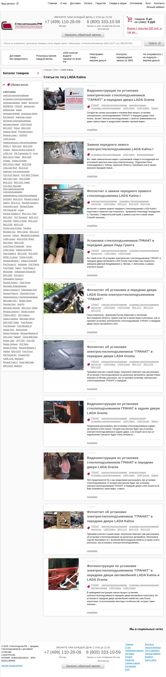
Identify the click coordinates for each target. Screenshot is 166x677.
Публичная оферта (134, 650)
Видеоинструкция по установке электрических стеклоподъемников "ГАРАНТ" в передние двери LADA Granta (120, 95)
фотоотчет (96, 204)
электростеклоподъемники (114, 105)
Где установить (152, 650)
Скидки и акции (117, 3)
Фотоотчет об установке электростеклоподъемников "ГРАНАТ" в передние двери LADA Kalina (120, 516)
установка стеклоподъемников (106, 108)
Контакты (159, 3)
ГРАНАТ (95, 105)
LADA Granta (143, 108)
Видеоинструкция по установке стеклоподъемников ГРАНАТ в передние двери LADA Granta (120, 462)
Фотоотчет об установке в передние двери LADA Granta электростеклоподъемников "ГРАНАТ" (122, 294)
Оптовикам (136, 3)
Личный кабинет (155, 7)
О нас (63, 3)
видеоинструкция (137, 105)
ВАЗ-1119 (145, 204)
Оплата (88, 3)
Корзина (149, 657)
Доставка (75, 3)
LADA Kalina (129, 108)
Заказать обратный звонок (83, 34)
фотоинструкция (99, 588)
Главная (52, 3)
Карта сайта (150, 660)
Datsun (154, 108)
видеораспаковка (145, 154)
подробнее (92, 129)
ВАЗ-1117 (122, 204)
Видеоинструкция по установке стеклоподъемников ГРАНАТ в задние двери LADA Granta (123, 408)
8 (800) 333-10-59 (103, 21)
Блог (148, 3)
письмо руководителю (11, 665)
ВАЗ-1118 (133, 204)
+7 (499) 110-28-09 (62, 21)
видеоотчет (96, 253)
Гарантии (101, 3)
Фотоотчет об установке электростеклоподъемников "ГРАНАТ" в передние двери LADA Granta (120, 351)
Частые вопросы (153, 647)
